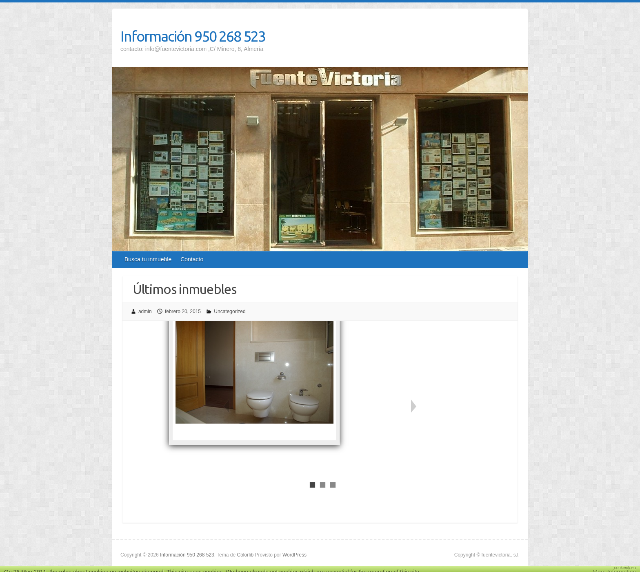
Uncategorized (229, 311)
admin (145, 311)
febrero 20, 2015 (183, 311)
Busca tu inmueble (147, 259)
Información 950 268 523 (192, 36)
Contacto (191, 259)
